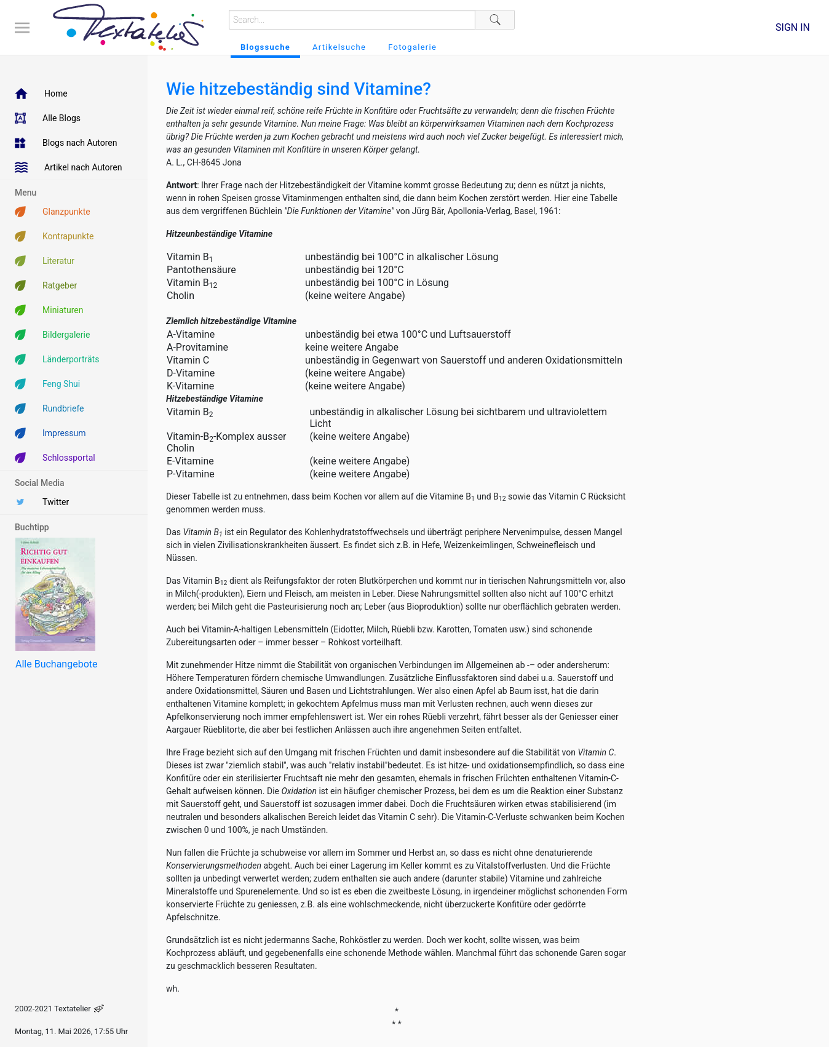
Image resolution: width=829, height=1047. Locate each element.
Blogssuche (265, 47)
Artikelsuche (339, 47)
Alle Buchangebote (56, 664)
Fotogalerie (412, 47)
